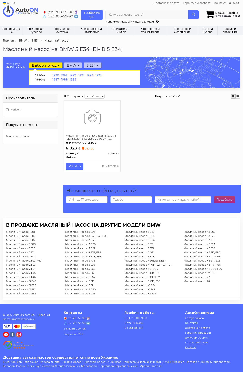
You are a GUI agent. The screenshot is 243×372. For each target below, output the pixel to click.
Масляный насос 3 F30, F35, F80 (86, 236)
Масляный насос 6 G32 (140, 252)
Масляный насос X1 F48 (140, 289)
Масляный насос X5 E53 (199, 244)
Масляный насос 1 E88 (21, 244)
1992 (73, 75)
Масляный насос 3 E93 (80, 232)
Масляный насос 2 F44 (21, 269)
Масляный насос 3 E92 (21, 293)
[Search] (193, 14)
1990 (55, 75)
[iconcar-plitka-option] (233, 96)
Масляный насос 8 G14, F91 (142, 273)
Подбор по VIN (92, 15)
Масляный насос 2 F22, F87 (23, 260)
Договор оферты (196, 337)
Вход (234, 3)
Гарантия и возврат (196, 3)
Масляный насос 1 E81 (20, 232)
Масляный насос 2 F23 (21, 264)
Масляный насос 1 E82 (20, 236)
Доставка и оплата (166, 3)
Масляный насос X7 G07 (200, 273)
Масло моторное (17, 136)
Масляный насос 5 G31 (80, 293)
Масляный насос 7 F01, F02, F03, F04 (148, 264)
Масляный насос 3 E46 (21, 281)
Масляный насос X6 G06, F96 (203, 269)
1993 (81, 75)
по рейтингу (94, 96)
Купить (74, 166)
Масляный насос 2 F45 (20, 273)
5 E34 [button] (92, 65)
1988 (64, 79)
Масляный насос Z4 (197, 281)
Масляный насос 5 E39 (80, 264)
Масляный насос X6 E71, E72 (202, 260)
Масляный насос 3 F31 (80, 240)
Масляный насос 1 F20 (20, 248)
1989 (73, 79)
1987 (55, 79)
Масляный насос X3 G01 (199, 240)
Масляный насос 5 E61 (79, 273)
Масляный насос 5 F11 (79, 285)
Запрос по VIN (73, 334)
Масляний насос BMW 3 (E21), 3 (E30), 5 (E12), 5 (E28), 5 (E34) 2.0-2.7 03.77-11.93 (91, 137)
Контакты (221, 3)
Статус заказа (194, 318)
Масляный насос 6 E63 (140, 232)
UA (7, 3)
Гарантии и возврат (198, 332)
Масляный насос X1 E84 (140, 285)
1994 (90, 75)
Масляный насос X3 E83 (200, 232)
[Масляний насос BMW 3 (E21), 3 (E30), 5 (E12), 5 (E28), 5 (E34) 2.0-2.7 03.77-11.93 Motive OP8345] (92, 117)
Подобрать (224, 200)
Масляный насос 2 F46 (21, 277)
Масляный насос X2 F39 (140, 293)
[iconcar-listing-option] (237, 96)
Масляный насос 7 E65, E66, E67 (145, 260)
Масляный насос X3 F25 (199, 236)
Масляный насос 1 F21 (20, 252)
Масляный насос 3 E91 (20, 289)
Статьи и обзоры (196, 342)
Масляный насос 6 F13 (139, 248)
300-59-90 (58, 12)
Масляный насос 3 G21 (80, 248)
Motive (13, 109)
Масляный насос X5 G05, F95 (202, 256)
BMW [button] (73, 65)
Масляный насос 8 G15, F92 (142, 277)
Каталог (190, 347)
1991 (64, 75)
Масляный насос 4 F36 (80, 260)
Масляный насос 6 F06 (140, 240)
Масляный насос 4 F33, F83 (83, 256)
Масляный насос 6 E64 (140, 236)
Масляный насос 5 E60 (80, 269)
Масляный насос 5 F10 (80, 281)
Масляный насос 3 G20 (80, 244)
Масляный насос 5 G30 (80, 289)
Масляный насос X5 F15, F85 (202, 252)
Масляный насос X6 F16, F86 (202, 264)
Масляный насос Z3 (197, 277)
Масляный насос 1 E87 (20, 240)
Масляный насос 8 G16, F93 (142, 281)
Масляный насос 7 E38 (140, 256)
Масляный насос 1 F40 (20, 256)
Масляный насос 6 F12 (139, 244)
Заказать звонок (75, 328)
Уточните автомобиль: (15, 65)
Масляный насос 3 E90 (21, 285)
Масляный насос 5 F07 (80, 277)
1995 (98, 75)
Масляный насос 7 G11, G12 (141, 269)
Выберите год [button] (45, 65)
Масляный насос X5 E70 (199, 248)
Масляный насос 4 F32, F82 (83, 252)
